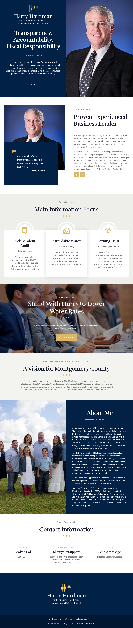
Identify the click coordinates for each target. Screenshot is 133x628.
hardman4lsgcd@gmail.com (109, 557)
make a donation (66, 338)
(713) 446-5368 (23, 557)
